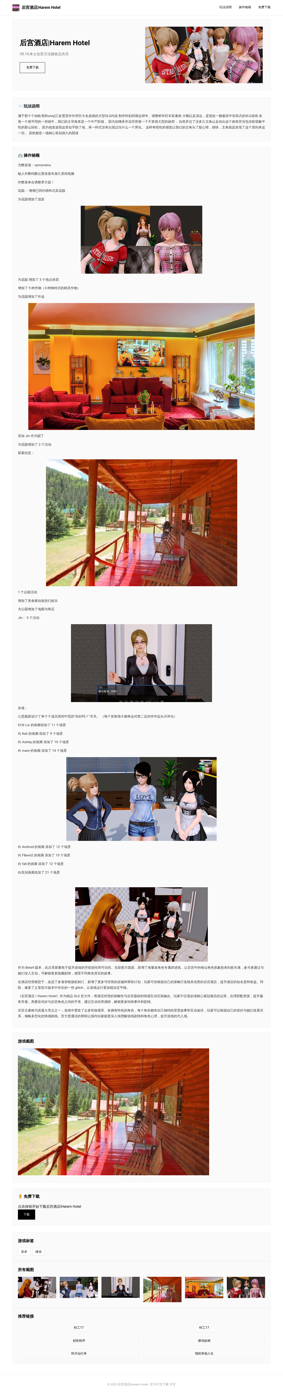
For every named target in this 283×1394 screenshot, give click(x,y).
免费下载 (264, 7)
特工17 (79, 1328)
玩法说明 (225, 7)
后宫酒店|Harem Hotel (36, 7)
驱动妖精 (204, 1341)
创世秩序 (79, 1341)
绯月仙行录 (79, 1353)
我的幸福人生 (204, 1353)
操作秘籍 (245, 7)
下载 (26, 1214)
